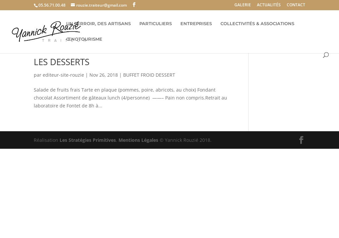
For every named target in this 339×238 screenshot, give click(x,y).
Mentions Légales (138, 140)
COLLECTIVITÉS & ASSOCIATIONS (257, 23)
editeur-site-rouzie (63, 75)
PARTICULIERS (155, 23)
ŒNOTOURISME (84, 39)
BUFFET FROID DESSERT (149, 75)
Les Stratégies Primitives (88, 140)
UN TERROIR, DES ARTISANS (98, 23)
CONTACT (296, 5)
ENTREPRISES (196, 23)
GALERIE (242, 5)
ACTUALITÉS (269, 5)
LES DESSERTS (61, 62)
